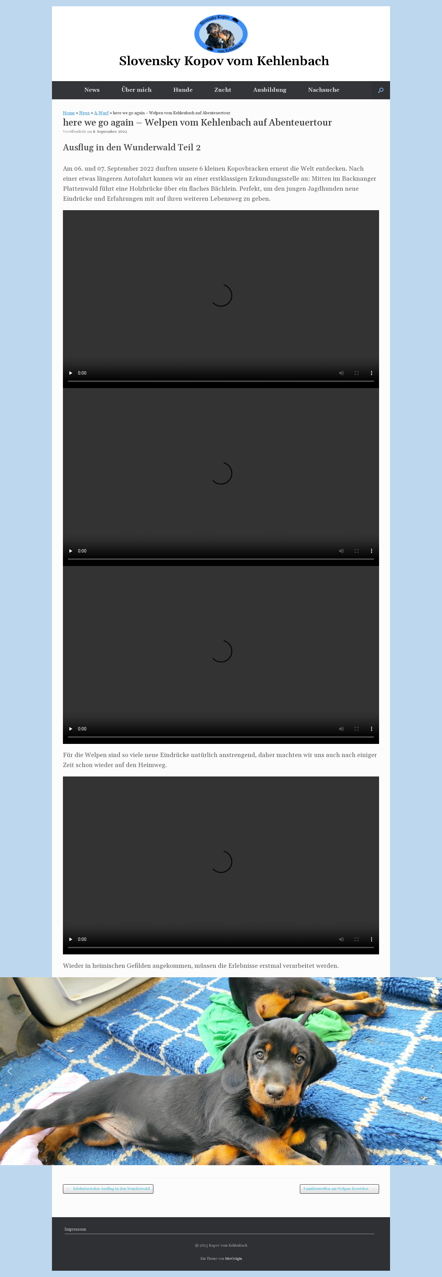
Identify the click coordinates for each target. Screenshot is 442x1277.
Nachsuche (323, 90)
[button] (381, 90)
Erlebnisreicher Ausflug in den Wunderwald (108, 1189)
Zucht (222, 90)
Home (69, 113)
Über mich (136, 90)
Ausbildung (269, 90)
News (92, 90)
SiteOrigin (233, 1258)
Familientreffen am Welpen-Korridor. (339, 1189)
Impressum (75, 1229)
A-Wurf (101, 113)
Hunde (183, 90)
